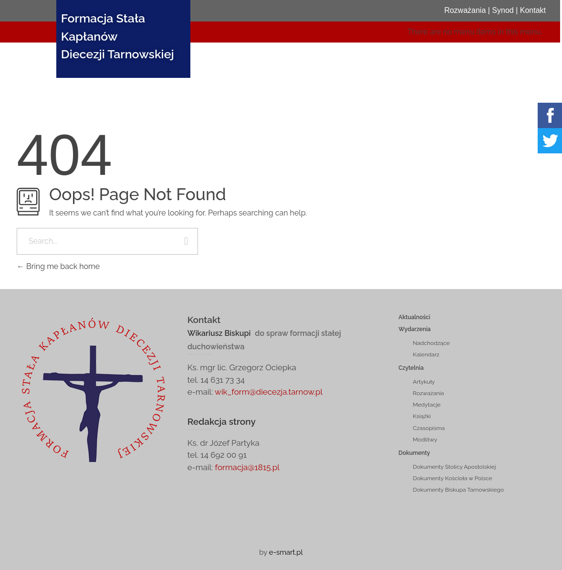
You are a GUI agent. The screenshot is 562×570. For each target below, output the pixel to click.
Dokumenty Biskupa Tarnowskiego (458, 489)
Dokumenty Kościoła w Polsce (452, 478)
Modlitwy (425, 439)
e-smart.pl (286, 552)
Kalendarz (426, 354)
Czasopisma (429, 428)
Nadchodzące (431, 343)
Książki (422, 416)
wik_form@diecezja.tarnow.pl (269, 392)
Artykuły (424, 381)
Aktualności (414, 317)
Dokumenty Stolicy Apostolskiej (454, 466)
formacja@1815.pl (246, 467)
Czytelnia (411, 368)
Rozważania (428, 393)
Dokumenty (414, 453)
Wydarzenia (414, 329)
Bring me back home (58, 266)
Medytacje (426, 404)
